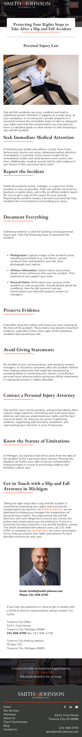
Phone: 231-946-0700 (34, 595)
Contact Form (40, 531)
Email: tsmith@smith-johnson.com (41, 591)
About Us (9, 718)
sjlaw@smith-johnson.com (62, 732)
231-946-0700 (16, 633)
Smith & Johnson (52, 509)
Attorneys (9, 714)
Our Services (11, 711)
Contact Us (10, 729)
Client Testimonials (15, 722)
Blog (6, 726)
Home (7, 707)
